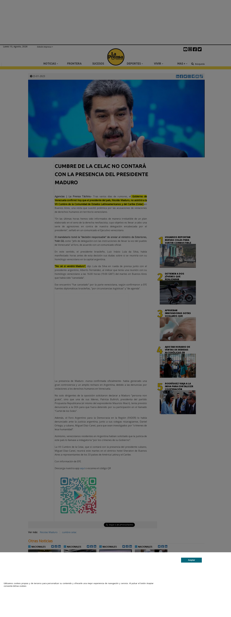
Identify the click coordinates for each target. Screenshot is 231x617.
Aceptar (191, 560)
